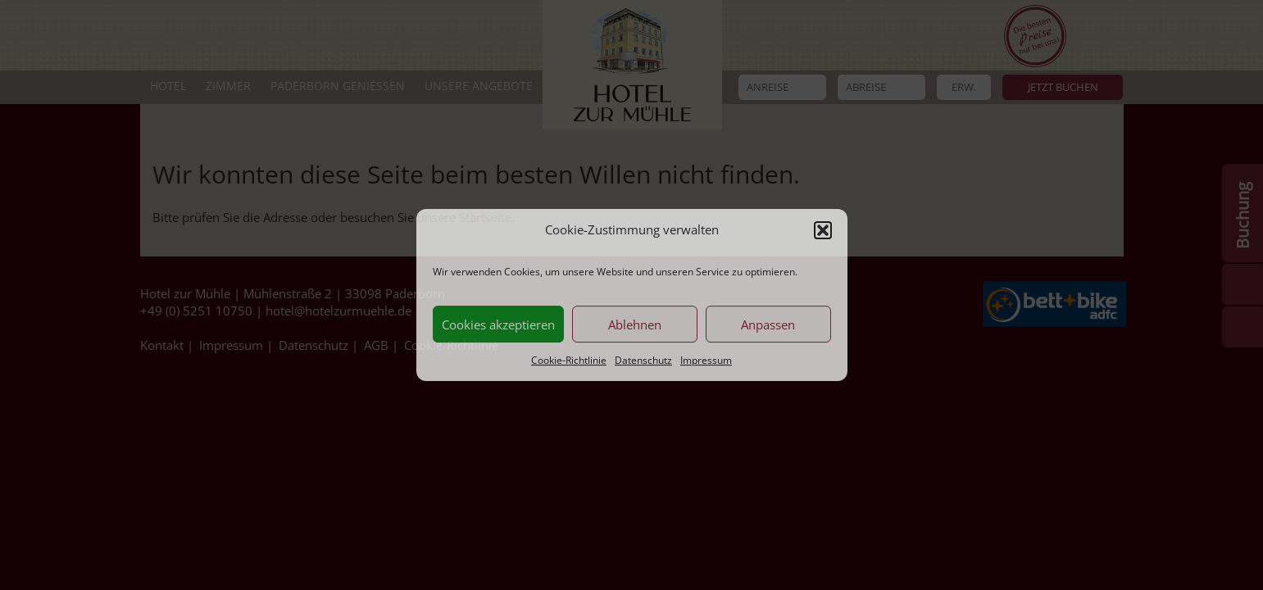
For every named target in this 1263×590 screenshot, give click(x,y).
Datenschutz (643, 361)
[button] (823, 230)
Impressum (706, 361)
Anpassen (768, 324)
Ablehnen (634, 324)
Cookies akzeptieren (498, 324)
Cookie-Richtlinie (569, 361)
